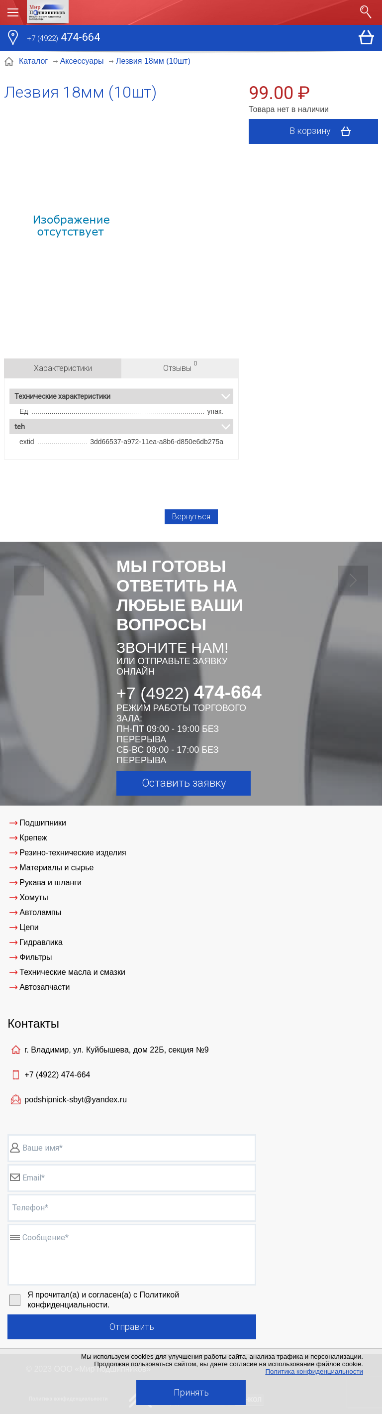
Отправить (131, 1326)
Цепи (28, 927)
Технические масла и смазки (72, 972)
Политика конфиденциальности (314, 1371)
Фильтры (35, 957)
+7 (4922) (57, 1074)
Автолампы (40, 912)
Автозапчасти (44, 987)
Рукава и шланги (50, 882)
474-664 (63, 38)
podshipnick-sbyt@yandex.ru (75, 1099)
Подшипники (42, 823)
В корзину (323, 131)
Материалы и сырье (56, 867)
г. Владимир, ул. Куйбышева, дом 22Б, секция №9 (116, 1050)
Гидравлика (41, 942)
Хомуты (33, 897)
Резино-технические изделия (72, 852)
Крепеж (33, 837)
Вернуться (191, 516)
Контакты (33, 1023)
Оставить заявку (184, 783)
